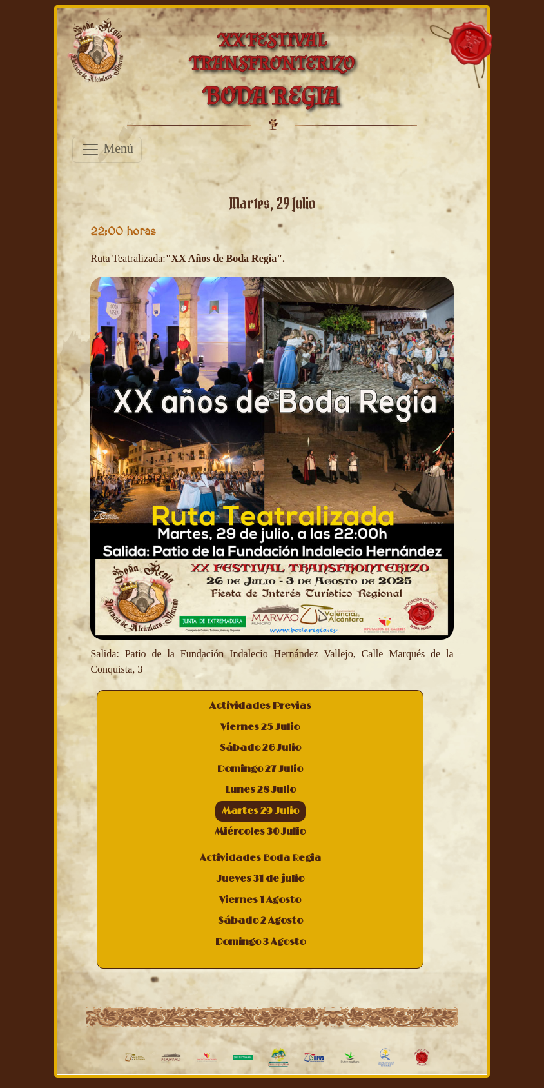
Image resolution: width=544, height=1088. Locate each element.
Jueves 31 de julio (260, 879)
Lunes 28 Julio (260, 790)
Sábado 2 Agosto (260, 921)
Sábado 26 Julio (260, 748)
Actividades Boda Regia (260, 858)
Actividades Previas (260, 706)
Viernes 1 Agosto (260, 900)
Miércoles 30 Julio (260, 832)
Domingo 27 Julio (260, 769)
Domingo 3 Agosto (260, 942)
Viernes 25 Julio (260, 727)
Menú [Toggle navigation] (107, 149)
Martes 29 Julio (260, 811)
